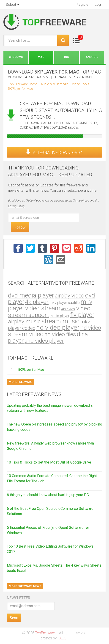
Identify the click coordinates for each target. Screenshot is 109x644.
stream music (60, 321)
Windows (16, 57)
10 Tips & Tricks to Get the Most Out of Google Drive (49, 462)
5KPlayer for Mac (20, 88)
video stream (42, 308)
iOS (66, 57)
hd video (90, 328)
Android (92, 57)
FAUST (63, 638)
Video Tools (80, 84)
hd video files (60, 334)
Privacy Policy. (16, 205)
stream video (26, 334)
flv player (82, 315)
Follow (20, 227)
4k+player (68, 309)
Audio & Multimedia (54, 84)
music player (59, 316)
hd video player (57, 327)
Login (99, 5)
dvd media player (31, 295)
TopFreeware (45, 633)
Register (83, 5)
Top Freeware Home (22, 84)
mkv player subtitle (64, 302)
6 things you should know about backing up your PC (48, 495)
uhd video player (44, 340)
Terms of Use (81, 200)
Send (14, 617)
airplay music (24, 321)
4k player (37, 301)
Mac (41, 57)
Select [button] (12, 5)
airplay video (69, 295)
